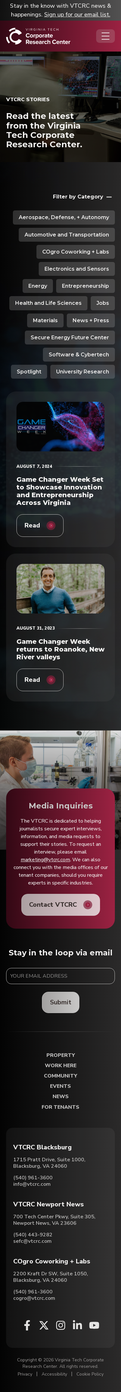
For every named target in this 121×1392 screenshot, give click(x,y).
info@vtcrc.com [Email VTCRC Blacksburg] (32, 1184)
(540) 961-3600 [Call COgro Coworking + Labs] (33, 1292)
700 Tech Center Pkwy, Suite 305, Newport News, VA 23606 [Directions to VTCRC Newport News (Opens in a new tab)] (54, 1219)
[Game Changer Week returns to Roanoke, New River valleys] (60, 589)
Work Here (60, 1066)
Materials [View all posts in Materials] (45, 320)
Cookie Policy (90, 1374)
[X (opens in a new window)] (43, 1325)
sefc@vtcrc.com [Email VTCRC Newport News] (32, 1241)
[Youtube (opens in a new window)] (94, 1325)
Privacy (25, 1374)
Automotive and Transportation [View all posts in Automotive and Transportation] (67, 235)
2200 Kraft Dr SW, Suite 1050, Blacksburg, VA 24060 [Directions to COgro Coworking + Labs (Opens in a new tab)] (50, 1277)
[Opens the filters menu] (84, 197)
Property (60, 1055)
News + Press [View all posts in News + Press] (91, 320)
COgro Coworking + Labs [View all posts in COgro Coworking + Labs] (75, 252)
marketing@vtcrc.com (45, 859)
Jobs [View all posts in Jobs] (102, 303)
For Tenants (60, 1107)
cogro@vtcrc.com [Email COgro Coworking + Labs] (34, 1298)
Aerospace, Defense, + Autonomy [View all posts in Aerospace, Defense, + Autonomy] (64, 217)
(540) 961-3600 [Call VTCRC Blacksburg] (33, 1177)
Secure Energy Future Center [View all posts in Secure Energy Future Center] (70, 337)
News (61, 1097)
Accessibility (54, 1374)
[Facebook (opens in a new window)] (27, 1325)
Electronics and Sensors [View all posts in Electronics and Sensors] (77, 269)
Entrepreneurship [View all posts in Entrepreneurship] (85, 286)
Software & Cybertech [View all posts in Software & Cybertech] (79, 355)
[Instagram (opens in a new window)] (60, 1325)
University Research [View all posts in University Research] (82, 372)
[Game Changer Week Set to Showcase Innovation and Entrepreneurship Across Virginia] (60, 426)
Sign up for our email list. (77, 14)
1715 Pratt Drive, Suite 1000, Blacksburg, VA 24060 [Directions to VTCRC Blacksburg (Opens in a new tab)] (49, 1162)
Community (60, 1076)
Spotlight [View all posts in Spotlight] (29, 372)
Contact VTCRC (53, 904)
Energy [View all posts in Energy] (37, 286)
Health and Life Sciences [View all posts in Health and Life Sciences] (48, 303)
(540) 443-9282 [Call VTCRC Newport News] (33, 1235)
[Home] (38, 36)
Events (60, 1086)
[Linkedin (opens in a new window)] (77, 1325)
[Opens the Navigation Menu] (105, 36)
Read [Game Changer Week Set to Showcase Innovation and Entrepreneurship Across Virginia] (32, 525)
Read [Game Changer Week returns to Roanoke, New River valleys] (32, 679)
